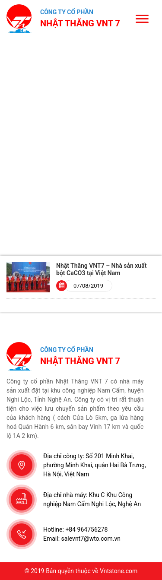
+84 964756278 (86, 529)
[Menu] (142, 18)
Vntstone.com (118, 570)
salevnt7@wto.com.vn (91, 538)
